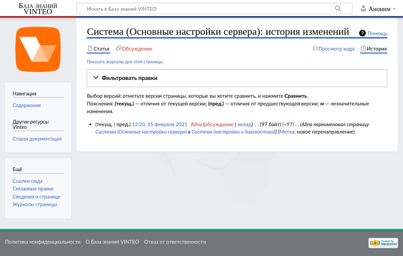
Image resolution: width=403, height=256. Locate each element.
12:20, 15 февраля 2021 (160, 124)
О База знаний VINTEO (112, 242)
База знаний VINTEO (37, 9)
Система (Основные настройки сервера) (141, 132)
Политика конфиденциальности (42, 242)
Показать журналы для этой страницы (125, 61)
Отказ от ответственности (175, 242)
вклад (244, 124)
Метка (286, 132)
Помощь (377, 33)
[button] (237, 78)
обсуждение (218, 124)
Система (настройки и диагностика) (233, 132)
